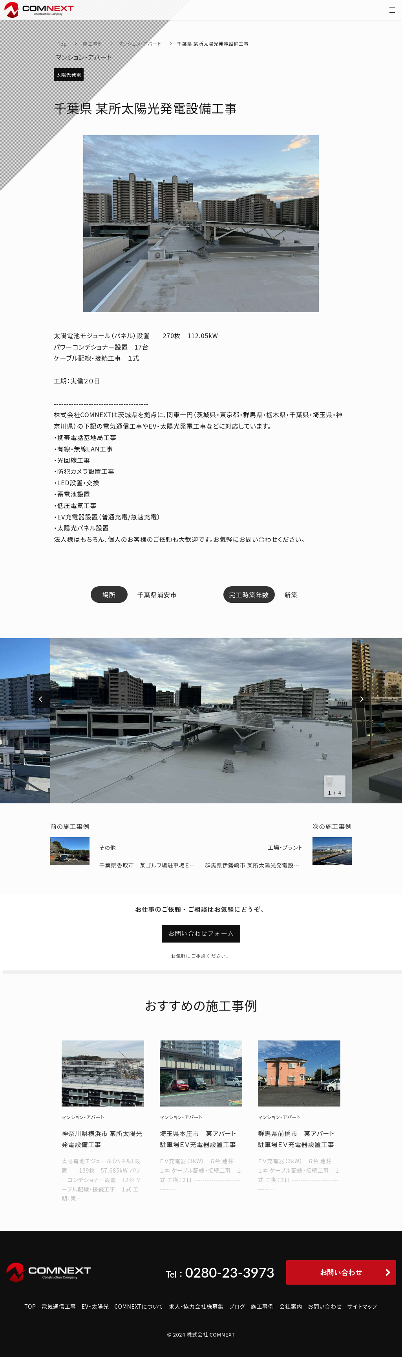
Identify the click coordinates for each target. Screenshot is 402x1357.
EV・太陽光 (95, 1306)
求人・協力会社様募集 (196, 1306)
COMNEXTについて (138, 1306)
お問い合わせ (325, 1306)
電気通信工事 (59, 1306)
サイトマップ (362, 1306)
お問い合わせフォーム (201, 933)
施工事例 (92, 43)
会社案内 (291, 1306)
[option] (201, 720)
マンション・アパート (140, 43)
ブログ (237, 1306)
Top (62, 43)
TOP (30, 1306)
